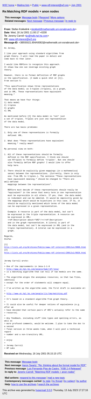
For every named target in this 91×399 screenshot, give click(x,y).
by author (82, 381)
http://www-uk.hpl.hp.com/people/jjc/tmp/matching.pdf (37, 293)
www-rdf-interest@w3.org (55, 5)
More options (58, 17)
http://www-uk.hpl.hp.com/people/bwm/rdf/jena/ (33, 269)
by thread (57, 381)
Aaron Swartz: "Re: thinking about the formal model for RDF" (54, 365)
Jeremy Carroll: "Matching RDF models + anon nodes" (46, 372)
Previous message (54, 21)
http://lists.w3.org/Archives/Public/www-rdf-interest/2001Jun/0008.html (45, 247)
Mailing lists (23, 5)
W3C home (8, 5)
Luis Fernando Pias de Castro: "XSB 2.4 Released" (54, 368)
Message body (30, 17)
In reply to (71, 21)
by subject (69, 381)
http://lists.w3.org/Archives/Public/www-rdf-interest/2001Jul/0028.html (45, 252)
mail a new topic (56, 377)
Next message (34, 21)
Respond (44, 17)
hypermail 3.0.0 (43, 390)
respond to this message (33, 377)
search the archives (48, 384)
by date (46, 381)
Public (35, 5)
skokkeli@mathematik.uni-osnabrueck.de (53, 29)
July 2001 (76, 5)
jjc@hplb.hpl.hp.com (36, 36)
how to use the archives (24, 384)
